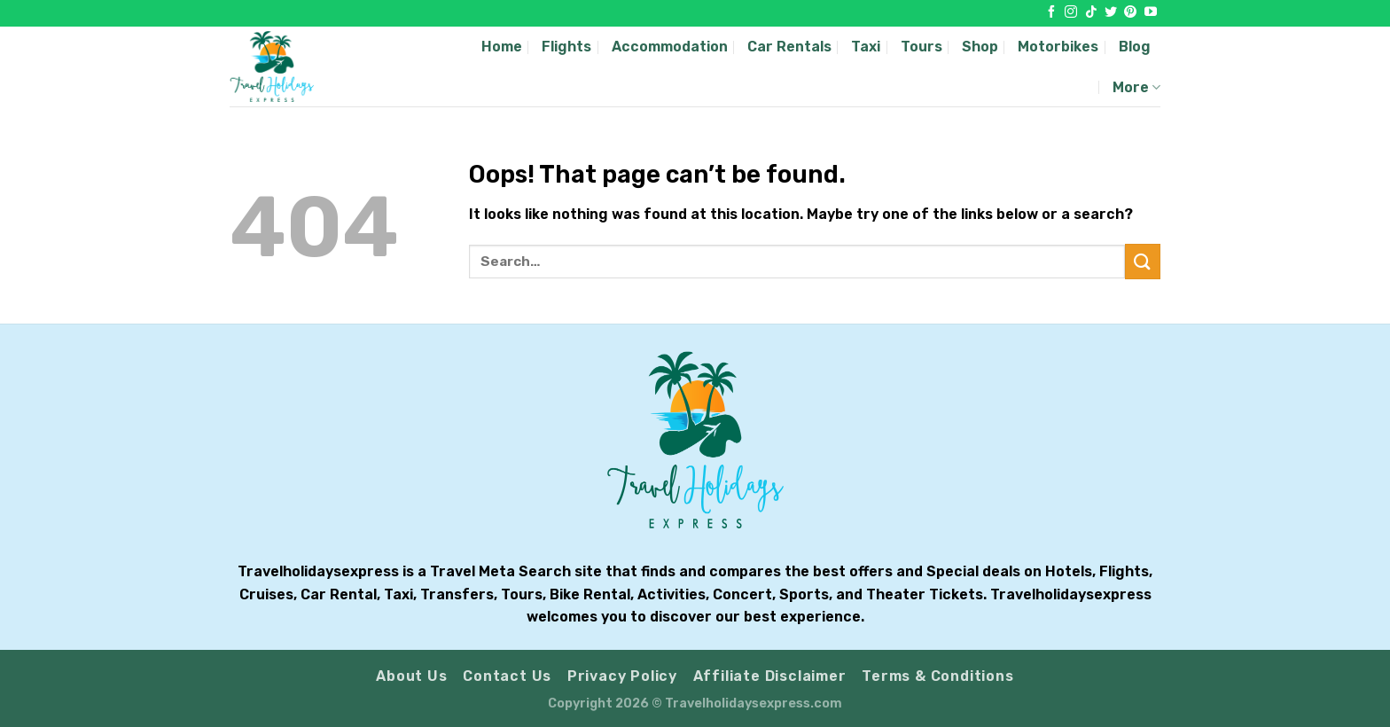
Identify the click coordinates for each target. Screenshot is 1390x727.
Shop (980, 46)
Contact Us (507, 676)
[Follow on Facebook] (1051, 12)
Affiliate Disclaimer (770, 676)
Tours (921, 46)
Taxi (865, 46)
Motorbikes (1058, 46)
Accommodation (670, 46)
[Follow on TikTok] (1091, 12)
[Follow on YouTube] (1150, 12)
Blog (1135, 46)
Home (501, 46)
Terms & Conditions (937, 676)
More (1136, 87)
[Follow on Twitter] (1111, 12)
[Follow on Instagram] (1071, 12)
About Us (411, 676)
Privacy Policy (622, 676)
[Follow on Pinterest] (1130, 12)
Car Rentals (789, 46)
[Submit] (1142, 261)
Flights (566, 46)
